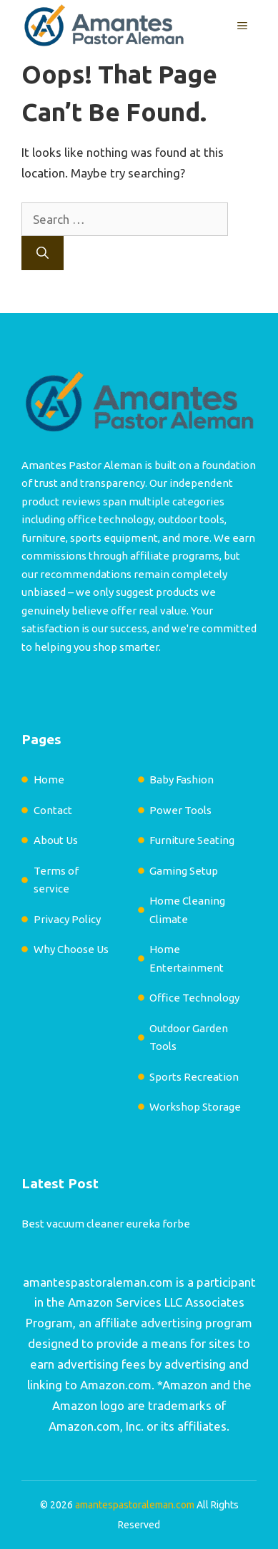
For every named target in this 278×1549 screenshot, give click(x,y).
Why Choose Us (71, 949)
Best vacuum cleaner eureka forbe (105, 1224)
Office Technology (194, 998)
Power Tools (180, 810)
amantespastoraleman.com (98, 1282)
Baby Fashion (181, 779)
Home (49, 779)
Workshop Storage (195, 1107)
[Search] (42, 253)
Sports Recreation (194, 1077)
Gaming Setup (183, 871)
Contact (53, 810)
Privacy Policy (67, 919)
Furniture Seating (191, 840)
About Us (56, 840)
